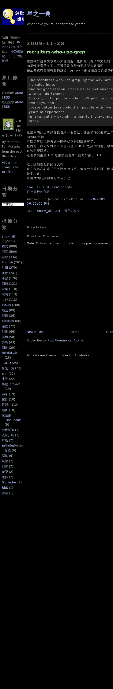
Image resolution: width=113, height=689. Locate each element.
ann (5, 373)
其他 (5, 299)
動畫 (5, 331)
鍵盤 (5, 399)
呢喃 (5, 294)
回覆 (5, 347)
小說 (5, 379)
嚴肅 (5, 315)
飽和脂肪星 (9, 353)
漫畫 (5, 326)
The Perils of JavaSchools (49, 187)
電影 (5, 477)
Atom (19, 93)
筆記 (5, 278)
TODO (6, 363)
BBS (5, 488)
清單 (5, 394)
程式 (5, 246)
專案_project (11, 384)
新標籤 (6, 305)
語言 (5, 410)
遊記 (5, 472)
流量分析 (8, 435)
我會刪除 (8, 430)
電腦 (5, 273)
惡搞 (5, 456)
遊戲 (5, 257)
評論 (5, 440)
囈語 (5, 310)
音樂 (5, 289)
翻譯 (5, 466)
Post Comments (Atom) (65, 340)
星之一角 (8, 368)
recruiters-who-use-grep (56, 51)
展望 (5, 461)
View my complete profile (10, 167)
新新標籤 (8, 321)
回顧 (5, 283)
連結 (5, 493)
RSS (7, 97)
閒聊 (5, 252)
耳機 (5, 337)
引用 (5, 268)
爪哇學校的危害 (38, 192)
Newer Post (35, 332)
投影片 (6, 405)
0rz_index (9, 482)
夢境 (5, 342)
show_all (8, 236)
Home (74, 332)
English (7, 262)
